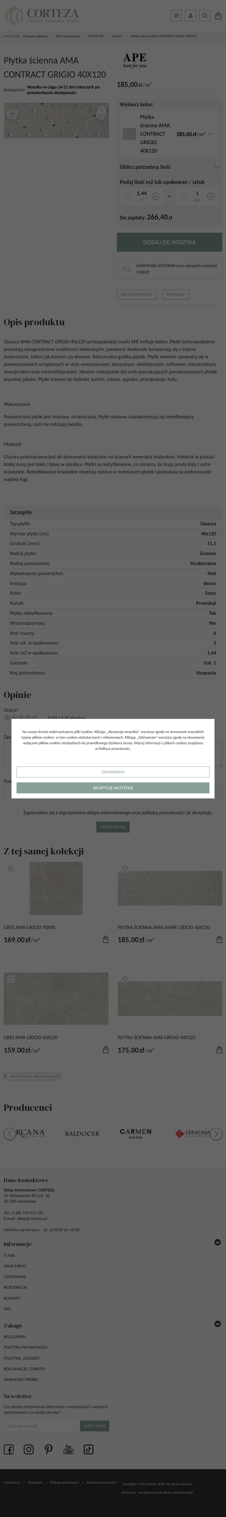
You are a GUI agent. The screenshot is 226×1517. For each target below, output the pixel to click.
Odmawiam (113, 772)
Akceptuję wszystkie (113, 788)
